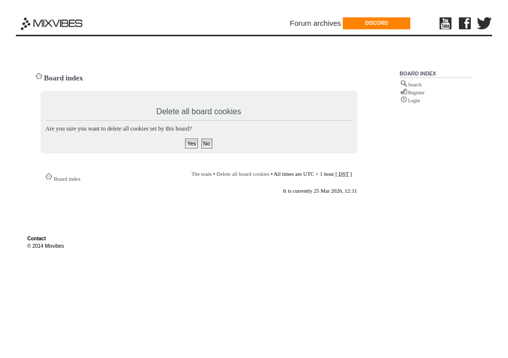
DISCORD (376, 23)
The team (201, 174)
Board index (63, 78)
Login (414, 100)
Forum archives (315, 23)
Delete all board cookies (242, 174)
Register (416, 92)
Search (415, 84)
